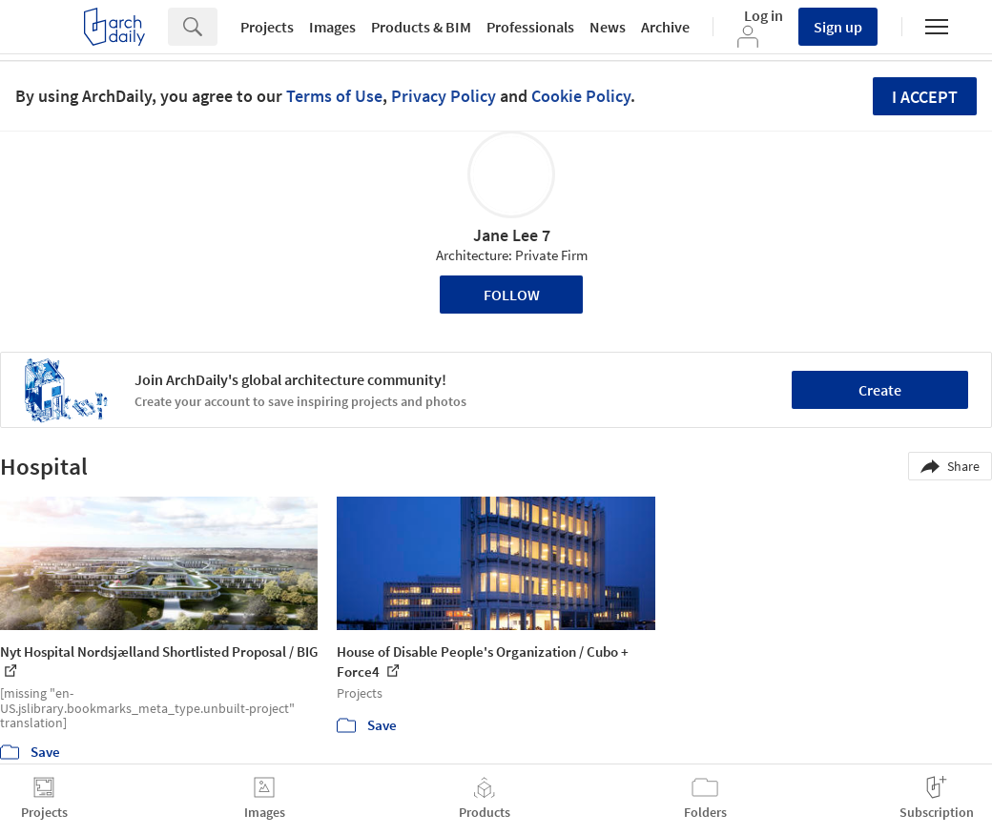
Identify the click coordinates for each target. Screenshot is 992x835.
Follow (512, 294)
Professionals (530, 26)
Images (332, 26)
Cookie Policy (580, 96)
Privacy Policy (443, 96)
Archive (665, 26)
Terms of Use (334, 96)
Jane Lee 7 (511, 235)
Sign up (838, 26)
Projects (267, 26)
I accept (925, 97)
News (607, 26)
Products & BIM (421, 26)
